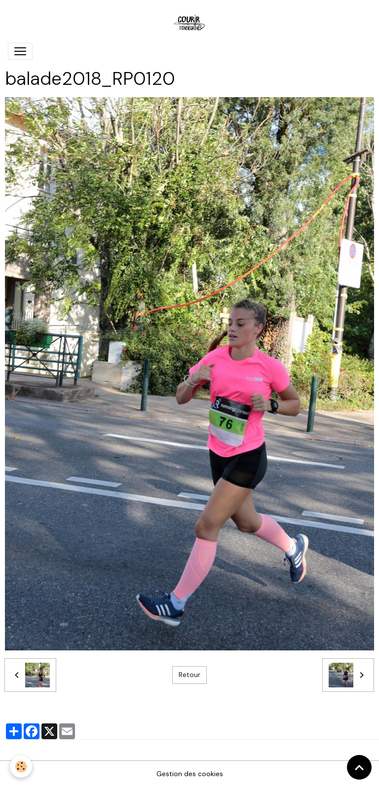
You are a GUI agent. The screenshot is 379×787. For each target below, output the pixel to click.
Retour (189, 674)
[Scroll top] (359, 767)
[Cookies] (21, 766)
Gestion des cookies (189, 773)
